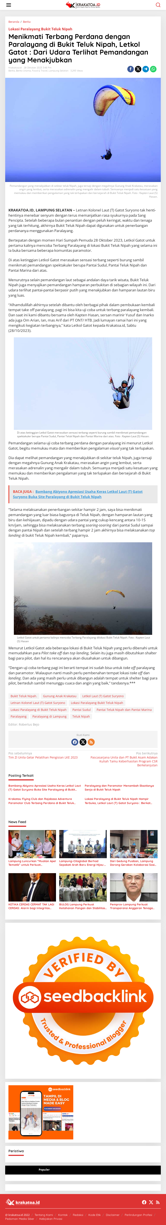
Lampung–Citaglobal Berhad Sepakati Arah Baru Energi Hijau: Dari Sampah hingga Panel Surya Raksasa (82, 863)
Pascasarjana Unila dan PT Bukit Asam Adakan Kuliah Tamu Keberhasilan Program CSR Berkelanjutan (122, 759)
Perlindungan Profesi (138, 1215)
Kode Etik (94, 1215)
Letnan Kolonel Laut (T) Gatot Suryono (38, 703)
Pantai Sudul (81, 710)
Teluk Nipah (81, 716)
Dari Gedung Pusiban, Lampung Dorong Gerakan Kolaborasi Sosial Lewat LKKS (133, 863)
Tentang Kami (44, 1215)
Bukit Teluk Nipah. (24, 696)
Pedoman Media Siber (19, 1218)
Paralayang (19, 716)
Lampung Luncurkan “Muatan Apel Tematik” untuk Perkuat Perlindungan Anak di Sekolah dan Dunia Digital (32, 863)
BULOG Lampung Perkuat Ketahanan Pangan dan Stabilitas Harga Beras (82, 906)
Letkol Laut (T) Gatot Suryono (103, 696)
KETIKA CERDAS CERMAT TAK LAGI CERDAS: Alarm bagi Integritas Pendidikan (31, 906)
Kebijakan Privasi (50, 1218)
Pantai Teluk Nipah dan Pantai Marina (124, 710)
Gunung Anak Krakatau (60, 696)
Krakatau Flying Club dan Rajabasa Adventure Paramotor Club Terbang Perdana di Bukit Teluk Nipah (41, 801)
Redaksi (78, 1215)
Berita (11, 70)
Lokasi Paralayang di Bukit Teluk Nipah (39, 710)
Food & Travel (40, 70)
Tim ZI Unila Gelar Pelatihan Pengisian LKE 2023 (44, 755)
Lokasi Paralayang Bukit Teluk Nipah (40, 29)
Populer (44, 1169)
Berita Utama (23, 70)
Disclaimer (113, 1215)
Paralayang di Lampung (49, 716)
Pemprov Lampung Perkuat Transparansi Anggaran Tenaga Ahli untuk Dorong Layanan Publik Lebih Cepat (133, 906)
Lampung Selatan (58, 70)
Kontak (63, 1215)
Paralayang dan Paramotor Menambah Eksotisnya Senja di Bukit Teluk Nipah (119, 787)
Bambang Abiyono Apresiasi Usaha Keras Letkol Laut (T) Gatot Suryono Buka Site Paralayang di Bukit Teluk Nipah (44, 787)
